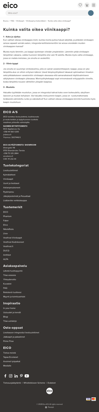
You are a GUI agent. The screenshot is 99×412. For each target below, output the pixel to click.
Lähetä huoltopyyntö (12, 270)
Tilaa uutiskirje (10, 321)
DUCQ (6, 250)
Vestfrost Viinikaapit (12, 237)
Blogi (5, 316)
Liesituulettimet (10, 170)
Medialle (7, 365)
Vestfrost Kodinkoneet (13, 242)
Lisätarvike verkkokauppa (15, 200)
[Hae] (91, 13)
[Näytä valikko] (93, 5)
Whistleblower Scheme (34, 382)
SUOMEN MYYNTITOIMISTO (15, 126)
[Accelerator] (39, 5)
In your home (9, 308)
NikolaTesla (8, 229)
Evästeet (52, 382)
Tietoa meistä (9, 352)
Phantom (7, 216)
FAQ (5, 288)
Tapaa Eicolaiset (10, 357)
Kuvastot (7, 283)
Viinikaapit (8, 179)
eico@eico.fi (8, 156)
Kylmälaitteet (9, 174)
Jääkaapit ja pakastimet (14, 336)
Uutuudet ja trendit (12, 312)
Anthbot (7, 254)
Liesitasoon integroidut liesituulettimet (21, 332)
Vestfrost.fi (8, 246)
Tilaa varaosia (9, 275)
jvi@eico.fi (7, 134)
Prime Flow (8, 341)
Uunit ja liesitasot (11, 183)
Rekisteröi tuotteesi (12, 292)
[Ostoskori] (87, 5)
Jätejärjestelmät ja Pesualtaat (16, 196)
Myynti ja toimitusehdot (14, 296)
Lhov (5, 233)
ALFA (5, 259)
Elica (5, 224)
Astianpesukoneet (11, 187)
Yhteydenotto (9, 279)
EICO (5, 212)
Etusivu (6, 21)
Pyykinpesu (8, 191)
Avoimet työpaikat (11, 361)
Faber (6, 220)
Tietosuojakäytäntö (12, 382)
